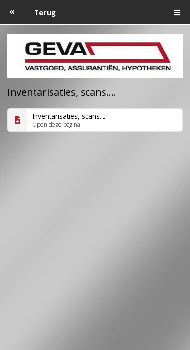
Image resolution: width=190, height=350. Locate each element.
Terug (28, 12)
